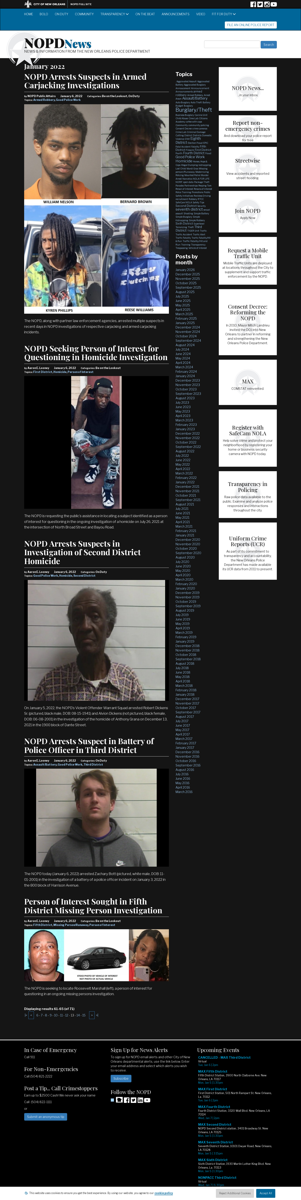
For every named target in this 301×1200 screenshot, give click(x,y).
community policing (198, 125)
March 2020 (184, 579)
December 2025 (188, 274)
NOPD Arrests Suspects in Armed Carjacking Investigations (85, 80)
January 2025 (185, 323)
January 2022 (185, 482)
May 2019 (183, 624)
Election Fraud (195, 143)
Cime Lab (193, 118)
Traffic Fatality (183, 237)
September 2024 (188, 340)
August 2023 (185, 398)
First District (42, 372)
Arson (179, 98)
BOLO (44, 14)
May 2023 (183, 411)
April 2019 (183, 628)
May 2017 (182, 730)
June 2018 (183, 672)
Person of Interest (81, 372)
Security (201, 206)
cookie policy (163, 1193)
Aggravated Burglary (195, 84)
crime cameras (199, 128)
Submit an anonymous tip (45, 1117)
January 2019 (185, 641)
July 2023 (182, 402)
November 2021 (187, 491)
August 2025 (185, 292)
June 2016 (183, 778)
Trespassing (182, 248)
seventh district (189, 209)
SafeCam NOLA (184, 202)
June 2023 (183, 407)
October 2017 (186, 708)
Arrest (207, 95)
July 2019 (182, 615)
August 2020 (185, 557)
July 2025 (182, 296)
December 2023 (188, 380)
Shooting (188, 213)
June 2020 (183, 566)
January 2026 (185, 270)
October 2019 (186, 601)
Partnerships (191, 185)
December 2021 (187, 486)
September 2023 (188, 394)
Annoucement (183, 88)
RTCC (201, 199)
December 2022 (188, 433)
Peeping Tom (204, 185)
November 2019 (187, 597)
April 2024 (183, 363)
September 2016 (188, 765)
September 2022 (188, 447)
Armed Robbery (44, 100)
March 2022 (184, 473)
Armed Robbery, (195, 95)
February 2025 (186, 318)
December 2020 (188, 539)
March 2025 (184, 314)
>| (97, 1015)
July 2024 (182, 349)
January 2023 (185, 429)
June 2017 (183, 725)
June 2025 (183, 301)
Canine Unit (201, 115)
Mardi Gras (192, 168)
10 (56, 1015)
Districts (197, 135)
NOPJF (179, 182)
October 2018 (186, 655)
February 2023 (186, 424)
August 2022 (185, 451)
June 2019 (183, 619)
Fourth (179, 153)
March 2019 (184, 632)
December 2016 (187, 752)
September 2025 (188, 287)
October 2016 (186, 761)
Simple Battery (201, 213)
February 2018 (186, 690)
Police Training (183, 192)
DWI (187, 139)
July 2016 (182, 774)
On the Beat (145, 14)
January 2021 (185, 535)
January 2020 (185, 588)
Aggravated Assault (186, 81)
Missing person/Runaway (192, 170)
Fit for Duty (224, 14)
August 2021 (185, 504)
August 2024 (185, 345)
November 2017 (187, 703)
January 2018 (185, 694)
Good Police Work (68, 100)
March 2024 (184, 367)
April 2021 (183, 522)
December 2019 (187, 593)
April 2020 (183, 575)
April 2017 (183, 734)
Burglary (188, 105)
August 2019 (185, 610)
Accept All (266, 1193)
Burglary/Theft (194, 110)
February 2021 (186, 531)
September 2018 (188, 659)
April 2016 (183, 787)
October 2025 (186, 283)
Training (185, 244)
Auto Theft (196, 102)
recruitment (182, 199)
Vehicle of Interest (197, 248)
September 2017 (188, 712)
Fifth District (42, 925)
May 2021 (182, 517)
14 (78, 1015)
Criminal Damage (196, 132)
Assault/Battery (45, 764)
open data (188, 182)
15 (84, 1015)
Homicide (59, 372)
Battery (206, 102)
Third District (93, 764)
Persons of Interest (203, 189)
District (188, 135)
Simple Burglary (184, 216)
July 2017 (182, 721)
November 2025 (188, 278)
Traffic (203, 230)
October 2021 (186, 495)
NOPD (58, 42)
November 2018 (188, 650)
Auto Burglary (183, 102)
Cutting (180, 135)
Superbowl (199, 223)
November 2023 (188, 385)
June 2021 (183, 513)
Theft (191, 227)
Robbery (193, 199)
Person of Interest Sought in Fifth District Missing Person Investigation (93, 905)
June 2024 (183, 354)
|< (26, 1015)
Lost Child (181, 168)
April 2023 (183, 416)
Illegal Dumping (189, 165)
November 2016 (187, 756)
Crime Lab (181, 132)
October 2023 (186, 389)
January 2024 (185, 376)
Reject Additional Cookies (235, 1193)
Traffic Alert (199, 234)
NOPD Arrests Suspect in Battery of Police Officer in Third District (89, 745)
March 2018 (184, 685)
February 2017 (186, 743)
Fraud (208, 153)
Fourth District (194, 153)
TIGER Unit (193, 230)
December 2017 (187, 699)
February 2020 (186, 584)
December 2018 (188, 646)
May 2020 (183, 570)
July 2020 (182, 562)
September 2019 (188, 606)
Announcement (200, 88)
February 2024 (186, 371)
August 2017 (185, 716)
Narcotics (187, 178)
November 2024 (188, 332)
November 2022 (188, 438)
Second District (84, 575)
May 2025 (183, 305)
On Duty (61, 14)
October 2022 (186, 442)
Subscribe (121, 1078)
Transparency (114, 14)
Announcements (176, 14)
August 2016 (185, 770)
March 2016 (184, 792)
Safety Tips (198, 202)
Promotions (197, 192)
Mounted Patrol (192, 175)
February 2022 (186, 478)
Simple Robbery (197, 220)
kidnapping (205, 165)
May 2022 (183, 464)
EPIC (205, 143)
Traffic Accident (184, 234)
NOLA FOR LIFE (201, 178)
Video (200, 14)
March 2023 (184, 420)
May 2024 (183, 358)
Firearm (190, 150)
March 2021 (184, 526)
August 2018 (185, 663)
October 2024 (186, 336)
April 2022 (183, 469)
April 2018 (183, 681)
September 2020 (188, 553)
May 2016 (183, 783)
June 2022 (183, 460)
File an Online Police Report (250, 25)
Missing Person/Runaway (70, 925)
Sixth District (184, 223)
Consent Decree (184, 128)
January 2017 (185, 747)
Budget (179, 105)
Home (28, 14)
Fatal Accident (183, 146)
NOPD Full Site (81, 4)
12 (66, 1015)
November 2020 (188, 544)
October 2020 (186, 548)
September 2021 (188, 500)
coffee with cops (194, 121)
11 (61, 1015)
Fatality (195, 146)
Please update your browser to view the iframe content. (237, 1124)
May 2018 (183, 677)
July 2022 (182, 455)
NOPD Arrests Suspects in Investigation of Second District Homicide (82, 552)
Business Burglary (185, 115)
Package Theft (201, 182)
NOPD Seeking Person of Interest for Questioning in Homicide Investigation (96, 352)
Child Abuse (182, 118)
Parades (180, 185)
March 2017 (184, 739)
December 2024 (188, 327)
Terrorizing (181, 227)
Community (84, 14)
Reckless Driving (202, 195)
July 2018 (182, 668)
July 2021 (182, 509)
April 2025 (183, 309)
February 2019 (186, 637)
